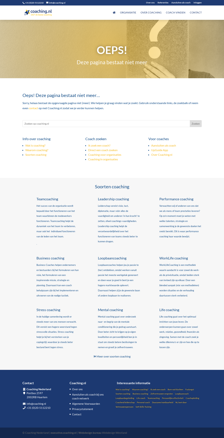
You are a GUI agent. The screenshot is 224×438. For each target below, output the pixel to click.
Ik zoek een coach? (99, 145)
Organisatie (128, 12)
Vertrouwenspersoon (124, 407)
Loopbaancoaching (112, 258)
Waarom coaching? (36, 150)
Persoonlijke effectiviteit (172, 398)
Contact (196, 12)
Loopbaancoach (182, 394)
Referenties (163, 3)
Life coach (141, 398)
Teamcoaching (47, 199)
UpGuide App (159, 150)
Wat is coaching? (35, 145)
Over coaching (151, 12)
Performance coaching (176, 199)
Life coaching (169, 310)
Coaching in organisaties (103, 159)
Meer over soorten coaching (112, 356)
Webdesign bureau (89, 432)
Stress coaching (48, 310)
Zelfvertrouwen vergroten (162, 394)
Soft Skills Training (143, 407)
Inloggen (198, 3)
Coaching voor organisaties (104, 154)
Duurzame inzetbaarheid (162, 402)
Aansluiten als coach (181, 3)
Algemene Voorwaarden (86, 403)
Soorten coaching (35, 154)
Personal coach (143, 402)
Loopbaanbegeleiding (125, 398)
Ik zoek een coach (158, 389)
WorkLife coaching (173, 258)
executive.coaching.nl (63, 432)
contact (33, 108)
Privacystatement (82, 409)
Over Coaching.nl (161, 154)
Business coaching (50, 258)
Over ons (150, 3)
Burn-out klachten (175, 389)
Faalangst (189, 389)
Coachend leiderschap (125, 402)
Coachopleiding (192, 398)
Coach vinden (175, 12)
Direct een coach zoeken (103, 150)
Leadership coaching (113, 199)
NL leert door (181, 402)
